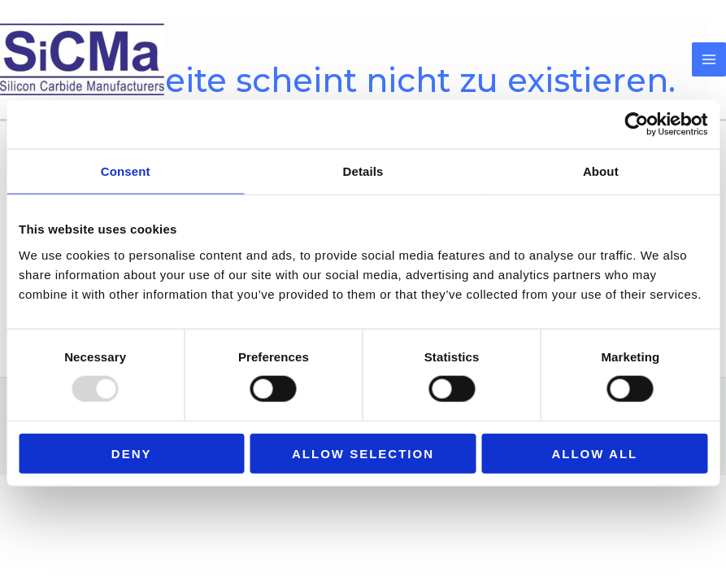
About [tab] (601, 171)
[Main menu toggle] (709, 59)
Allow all (594, 453)
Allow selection (363, 453)
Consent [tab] (125, 171)
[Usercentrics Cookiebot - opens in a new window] (636, 124)
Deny (131, 453)
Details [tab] (363, 171)
